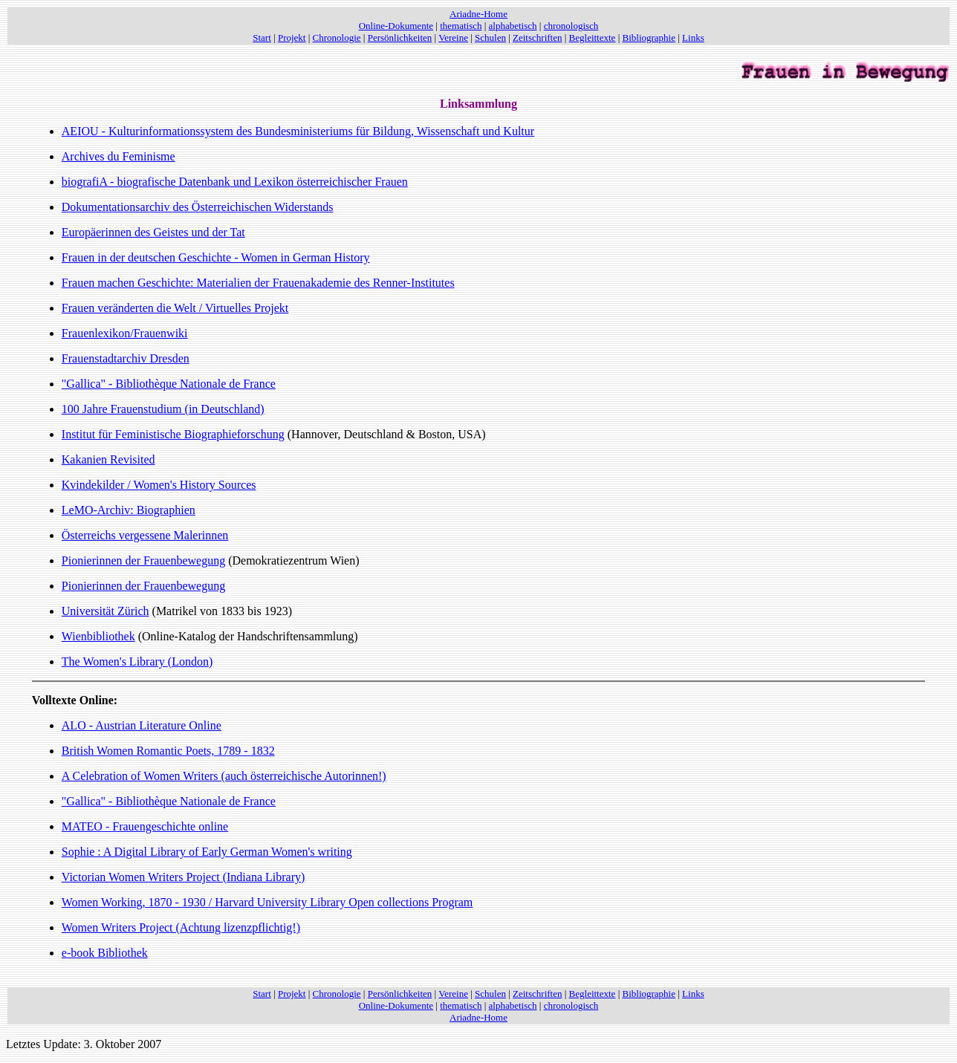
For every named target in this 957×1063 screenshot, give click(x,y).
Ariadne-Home (478, 13)
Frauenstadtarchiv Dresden (125, 358)
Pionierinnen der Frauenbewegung (143, 560)
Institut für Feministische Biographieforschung (173, 434)
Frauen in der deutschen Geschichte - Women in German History (216, 257)
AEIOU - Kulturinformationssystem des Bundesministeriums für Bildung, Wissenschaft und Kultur (298, 131)
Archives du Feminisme (118, 156)
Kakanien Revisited (108, 459)
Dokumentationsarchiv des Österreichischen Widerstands (198, 207)
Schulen (490, 37)
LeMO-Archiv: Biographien (128, 510)
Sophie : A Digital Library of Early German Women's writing (207, 851)
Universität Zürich (105, 611)
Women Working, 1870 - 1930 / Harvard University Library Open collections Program (267, 902)
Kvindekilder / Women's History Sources (159, 484)
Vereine (453, 37)
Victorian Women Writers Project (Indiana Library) (183, 877)
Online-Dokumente (396, 25)
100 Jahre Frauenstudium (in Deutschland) (163, 409)
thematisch (460, 25)
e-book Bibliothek (105, 952)
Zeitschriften (537, 37)
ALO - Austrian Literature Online (141, 725)
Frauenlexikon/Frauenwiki (125, 333)
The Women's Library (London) (137, 661)
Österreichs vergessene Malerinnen (145, 535)
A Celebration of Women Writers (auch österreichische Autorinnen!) (224, 776)
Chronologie (337, 37)
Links (693, 37)
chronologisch (571, 25)
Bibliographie (649, 37)
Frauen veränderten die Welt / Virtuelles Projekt (175, 308)
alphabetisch (513, 25)
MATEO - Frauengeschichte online (145, 826)
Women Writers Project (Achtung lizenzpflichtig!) (181, 927)
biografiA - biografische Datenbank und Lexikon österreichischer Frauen (235, 181)
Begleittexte (592, 37)
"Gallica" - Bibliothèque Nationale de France (169, 383)
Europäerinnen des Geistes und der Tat (153, 232)
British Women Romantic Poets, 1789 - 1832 (168, 750)
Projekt (292, 37)
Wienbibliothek (98, 636)
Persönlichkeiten (400, 37)
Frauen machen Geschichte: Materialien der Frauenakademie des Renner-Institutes (258, 282)
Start (262, 37)
